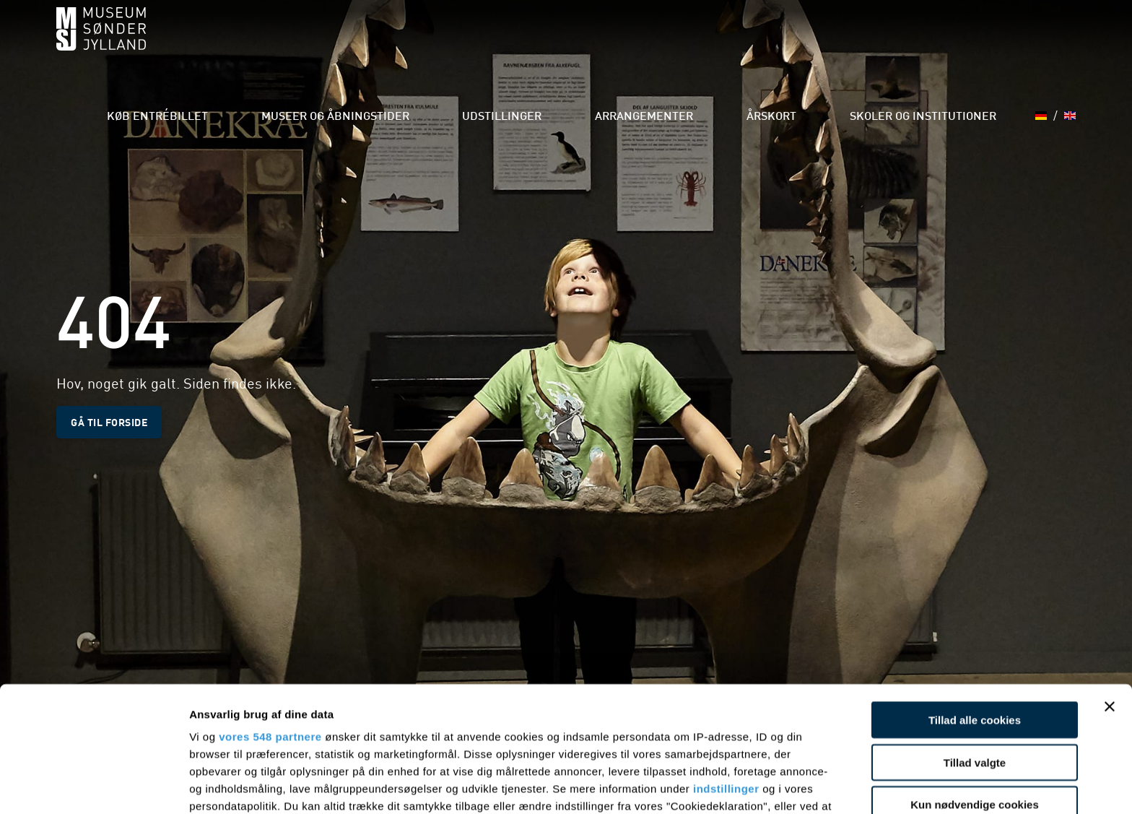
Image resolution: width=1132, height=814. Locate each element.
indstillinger (726, 671)
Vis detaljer (750, 785)
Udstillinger (565, 43)
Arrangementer (687, 43)
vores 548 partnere (270, 619)
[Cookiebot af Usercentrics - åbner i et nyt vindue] (93, 786)
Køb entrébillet (264, 43)
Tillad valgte (975, 644)
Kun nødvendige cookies (974, 687)
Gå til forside (109, 422)
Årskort (795, 43)
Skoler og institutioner (927, 43)
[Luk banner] (1110, 589)
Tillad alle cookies (974, 603)
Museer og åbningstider (419, 43)
